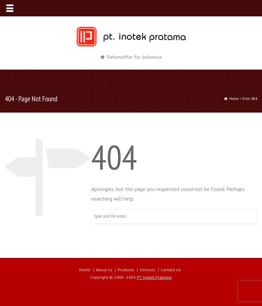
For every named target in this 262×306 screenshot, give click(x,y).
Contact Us (171, 269)
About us (104, 269)
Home (84, 269)
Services (147, 269)
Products (126, 269)
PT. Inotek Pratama (154, 277)
